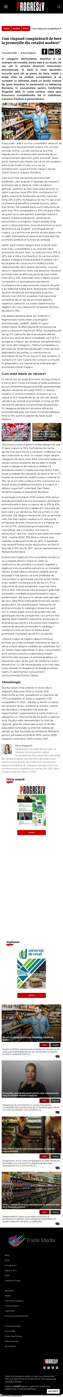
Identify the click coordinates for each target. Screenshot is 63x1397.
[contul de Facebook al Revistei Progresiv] (49, 1368)
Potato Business (11, 1341)
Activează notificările (11, 1395)
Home (7, 28)
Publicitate (9, 1311)
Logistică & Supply (12, 1280)
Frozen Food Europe (13, 1336)
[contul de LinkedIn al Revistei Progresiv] (53, 1368)
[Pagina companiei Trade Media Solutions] (50, 1362)
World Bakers (10, 1346)
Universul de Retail (13, 1326)
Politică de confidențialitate (16, 1316)
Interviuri (55, 1101)
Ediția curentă (15, 779)
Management (10, 1265)
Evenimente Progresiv (14, 1301)
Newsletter (9, 1291)
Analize (16, 28)
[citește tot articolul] (56, 1055)
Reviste (8, 1296)
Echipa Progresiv (12, 1306)
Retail (7, 1255)
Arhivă (31, 832)
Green (7, 1275)
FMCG (26, 28)
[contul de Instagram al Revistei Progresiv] (44, 1368)
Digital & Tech (11, 1270)
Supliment (13, 942)
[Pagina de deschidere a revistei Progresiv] (31, 6)
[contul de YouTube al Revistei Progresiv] (57, 1368)
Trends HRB (10, 1331)
